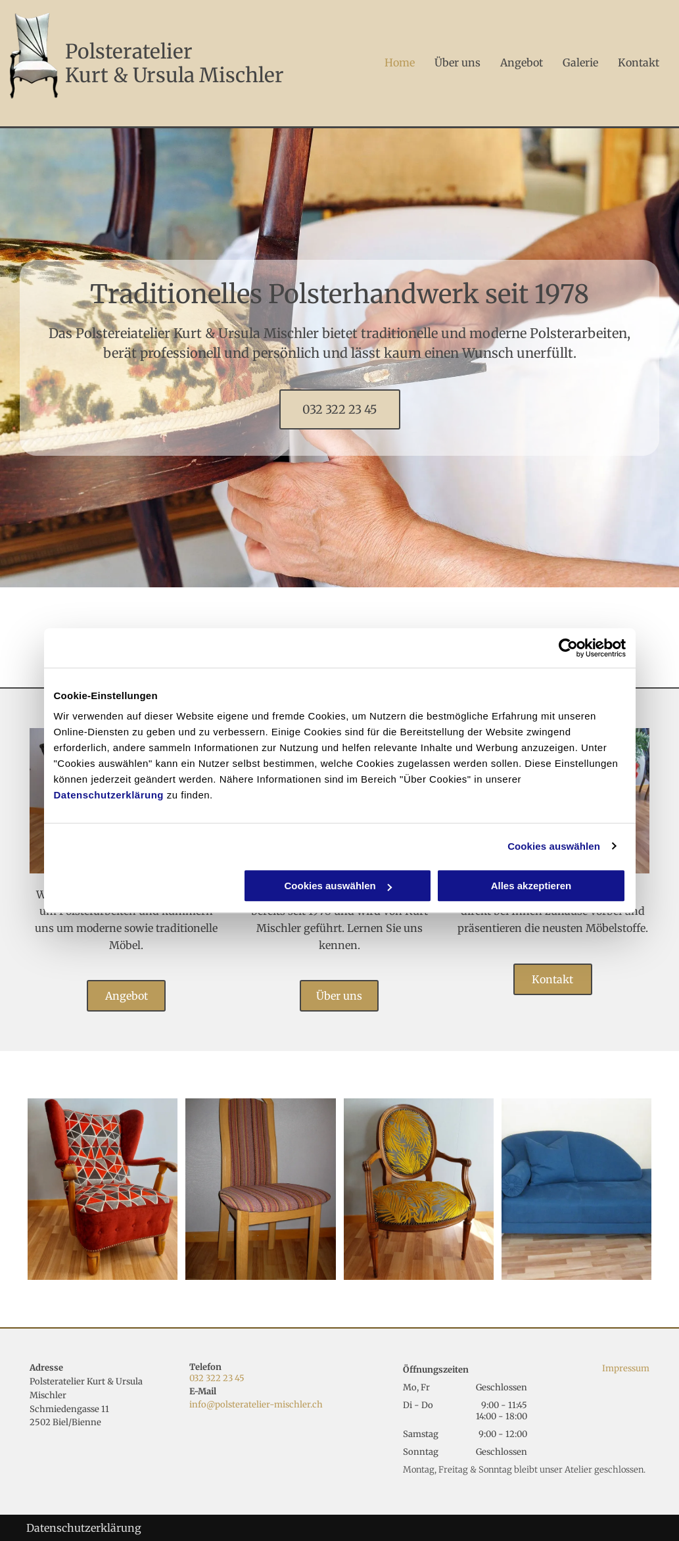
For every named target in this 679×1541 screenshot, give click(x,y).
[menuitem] (390, 62)
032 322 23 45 (217, 1378)
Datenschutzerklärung (109, 794)
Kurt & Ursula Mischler (174, 74)
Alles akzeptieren (531, 885)
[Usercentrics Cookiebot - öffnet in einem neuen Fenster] (568, 648)
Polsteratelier (129, 51)
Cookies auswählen (553, 846)
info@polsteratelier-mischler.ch (256, 1404)
